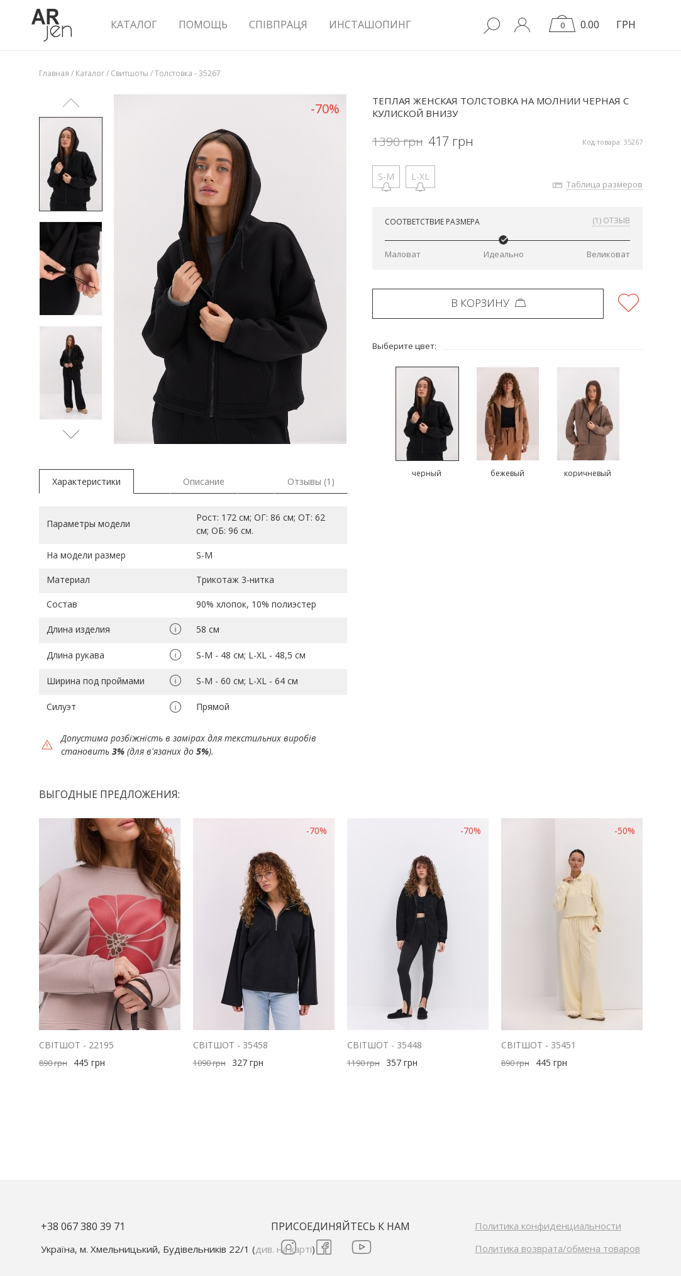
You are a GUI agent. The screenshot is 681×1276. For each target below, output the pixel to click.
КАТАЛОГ (134, 24)
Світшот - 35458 (230, 1045)
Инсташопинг (370, 24)
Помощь (203, 24)
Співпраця (278, 24)
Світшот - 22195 (76, 1045)
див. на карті (283, 1249)
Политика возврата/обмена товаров (557, 1248)
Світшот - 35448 (384, 1045)
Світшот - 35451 (538, 1045)
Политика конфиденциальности (548, 1225)
